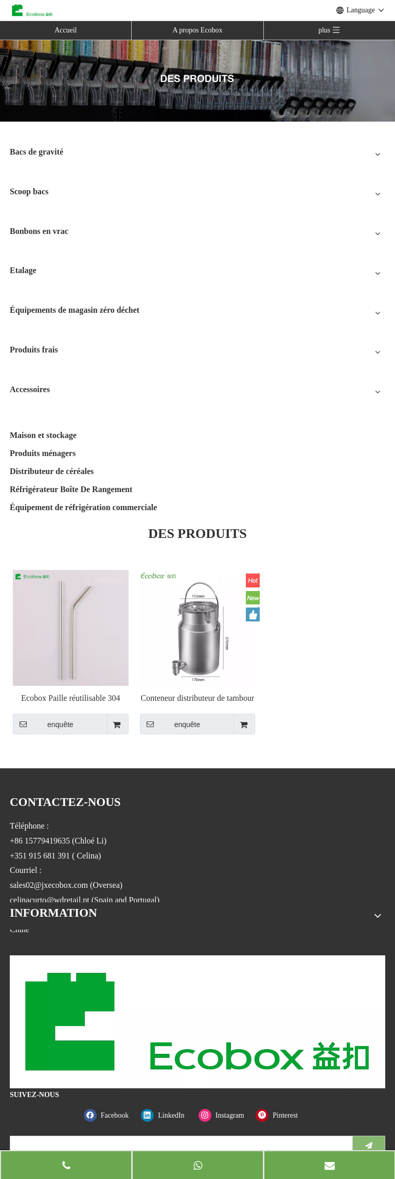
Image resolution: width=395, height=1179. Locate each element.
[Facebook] (110, 1115)
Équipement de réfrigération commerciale (83, 507)
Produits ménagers (43, 453)
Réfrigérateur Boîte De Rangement (71, 489)
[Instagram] (225, 1115)
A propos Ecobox (197, 30)
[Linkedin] (167, 1115)
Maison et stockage (43, 435)
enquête (43, 724)
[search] (178, 1145)
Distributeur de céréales (52, 471)
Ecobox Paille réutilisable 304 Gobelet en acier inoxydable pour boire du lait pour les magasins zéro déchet (70, 698)
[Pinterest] (282, 1115)
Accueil (66, 30)
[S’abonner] (368, 1145)
